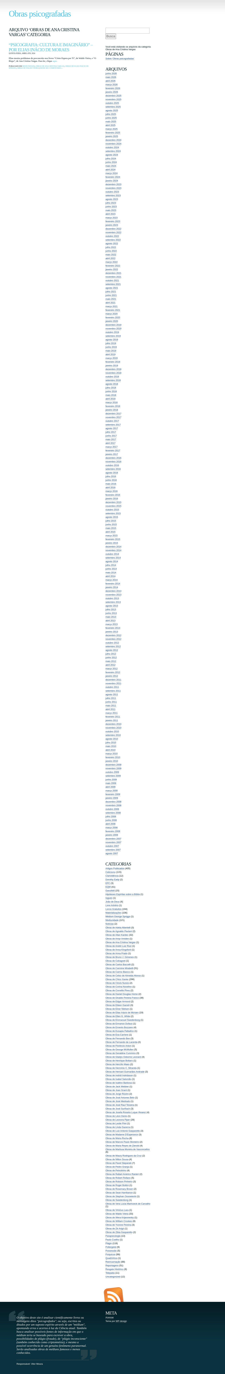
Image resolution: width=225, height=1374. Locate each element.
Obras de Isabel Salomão (118, 1079)
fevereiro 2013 (112, 628)
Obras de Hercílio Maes (117, 1064)
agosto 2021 (111, 288)
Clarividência (111, 875)
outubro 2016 (112, 465)
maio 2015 (110, 528)
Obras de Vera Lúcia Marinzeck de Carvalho (127, 1203)
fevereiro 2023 (112, 221)
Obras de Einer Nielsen (117, 1009)
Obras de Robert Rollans (118, 1178)
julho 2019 (110, 343)
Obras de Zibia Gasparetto (118, 1232)
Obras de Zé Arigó (114, 1228)
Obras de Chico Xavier (116, 979)
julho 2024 (110, 158)
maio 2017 (110, 439)
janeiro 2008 (111, 835)
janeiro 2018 (111, 410)
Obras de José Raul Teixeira (119, 1105)
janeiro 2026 (111, 92)
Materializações (113, 912)
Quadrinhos (111, 1258)
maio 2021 (110, 299)
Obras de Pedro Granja (117, 1166)
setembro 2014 (113, 557)
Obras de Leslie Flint (115, 1123)
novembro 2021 (113, 276)
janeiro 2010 (111, 761)
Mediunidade (28, 66)
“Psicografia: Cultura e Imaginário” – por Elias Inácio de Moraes (51, 47)
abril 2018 (110, 398)
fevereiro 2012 (112, 672)
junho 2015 (111, 524)
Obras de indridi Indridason (119, 1075)
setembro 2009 (113, 775)
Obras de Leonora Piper (117, 1119)
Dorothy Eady (112, 879)
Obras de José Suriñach (117, 1108)
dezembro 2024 (113, 140)
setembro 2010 (113, 735)
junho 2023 (111, 206)
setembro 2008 (113, 812)
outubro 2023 (112, 191)
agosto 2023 (111, 199)
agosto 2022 (111, 243)
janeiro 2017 (111, 454)
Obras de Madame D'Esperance (121, 1134)
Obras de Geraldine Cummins (120, 1053)
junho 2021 (111, 295)
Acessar (109, 1317)
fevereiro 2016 (112, 495)
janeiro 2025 (111, 136)
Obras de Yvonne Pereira (118, 1225)
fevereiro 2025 (112, 132)
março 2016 (111, 491)
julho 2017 (110, 432)
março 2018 (111, 402)
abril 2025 (110, 125)
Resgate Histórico (114, 1269)
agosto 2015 (111, 517)
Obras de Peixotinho (115, 1170)
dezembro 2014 (113, 546)
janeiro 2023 (111, 225)
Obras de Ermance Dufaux (119, 1023)
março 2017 (111, 447)
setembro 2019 (113, 336)
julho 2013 (110, 609)
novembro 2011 (113, 683)
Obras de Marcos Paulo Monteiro (122, 1142)
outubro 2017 (112, 421)
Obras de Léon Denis (116, 1116)
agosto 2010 (111, 739)
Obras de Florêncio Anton (118, 1045)
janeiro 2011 (111, 720)
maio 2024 (110, 166)
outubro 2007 (112, 846)
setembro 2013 (113, 602)
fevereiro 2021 (112, 310)
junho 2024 (111, 162)
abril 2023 (110, 214)
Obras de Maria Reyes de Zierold (122, 1145)
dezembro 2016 (113, 458)
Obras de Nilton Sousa (116, 1159)
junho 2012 (111, 657)
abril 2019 (110, 354)
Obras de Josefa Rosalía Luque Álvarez (125, 1112)
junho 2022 (111, 251)
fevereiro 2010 (112, 757)
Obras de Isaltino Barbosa (118, 1082)
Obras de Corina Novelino (118, 986)
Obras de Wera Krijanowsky (119, 1217)
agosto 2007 (111, 853)
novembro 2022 (113, 232)
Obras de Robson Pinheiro (118, 1181)
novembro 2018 (113, 373)
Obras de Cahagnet (115, 960)
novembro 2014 (113, 550)
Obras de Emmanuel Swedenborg (122, 1020)
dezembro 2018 (113, 369)
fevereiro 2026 (112, 88)
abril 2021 (110, 302)
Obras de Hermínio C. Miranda (121, 1068)
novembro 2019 (113, 328)
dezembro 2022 (113, 228)
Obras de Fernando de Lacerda (121, 1042)
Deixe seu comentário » (51, 68)
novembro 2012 (113, 639)
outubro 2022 (112, 236)
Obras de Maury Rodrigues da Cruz (123, 1155)
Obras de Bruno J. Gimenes (119, 957)
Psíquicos (110, 1254)
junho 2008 (111, 820)
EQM (108, 887)
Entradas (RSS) (114, 1294)
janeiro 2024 (111, 180)
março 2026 (111, 84)
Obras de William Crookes (118, 1221)
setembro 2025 (113, 106)
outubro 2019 (112, 332)
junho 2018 (111, 391)
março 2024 (111, 173)
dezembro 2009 (113, 764)
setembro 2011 (113, 690)
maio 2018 (110, 395)
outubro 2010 (112, 731)
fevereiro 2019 (112, 361)
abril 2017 (110, 443)
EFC (107, 883)
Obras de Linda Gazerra (117, 1127)
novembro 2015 (113, 506)
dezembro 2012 (113, 635)
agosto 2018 (111, 384)
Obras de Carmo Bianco (117, 972)
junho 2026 (111, 73)
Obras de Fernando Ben (117, 1038)
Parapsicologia (112, 1236)
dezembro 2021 (113, 273)
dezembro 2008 (113, 801)
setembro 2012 (113, 646)
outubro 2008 (112, 809)
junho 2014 (111, 568)
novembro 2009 (113, 768)
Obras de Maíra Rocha (117, 1138)
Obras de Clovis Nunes (117, 983)
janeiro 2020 (111, 321)
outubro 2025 (112, 103)
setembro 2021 (113, 284)
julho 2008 (110, 816)
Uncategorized (112, 1276)
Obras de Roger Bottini (117, 1185)
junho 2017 (111, 435)
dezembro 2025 (113, 95)
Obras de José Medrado (117, 1101)
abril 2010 (110, 750)
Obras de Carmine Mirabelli (119, 968)
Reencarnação (112, 1261)
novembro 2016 (113, 461)
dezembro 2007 (113, 838)
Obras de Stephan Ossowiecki (120, 1196)
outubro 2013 (112, 598)
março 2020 (111, 313)
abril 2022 (110, 258)
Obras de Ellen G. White (117, 1016)
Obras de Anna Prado (116, 953)
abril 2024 (110, 169)
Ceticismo (110, 872)
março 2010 (111, 753)
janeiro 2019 (111, 365)
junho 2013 (111, 613)
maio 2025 (110, 121)
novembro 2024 (113, 143)
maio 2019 (110, 350)
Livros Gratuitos (113, 909)
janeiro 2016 (111, 498)
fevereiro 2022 (112, 265)
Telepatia (110, 1273)
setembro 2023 (113, 195)
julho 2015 (110, 520)
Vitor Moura (37, 1364)
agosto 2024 (111, 154)
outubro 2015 (112, 509)
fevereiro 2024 (112, 177)
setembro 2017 (113, 424)
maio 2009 (110, 783)
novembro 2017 (113, 417)
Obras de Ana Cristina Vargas (50, 66)
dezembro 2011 (113, 679)
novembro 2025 (113, 99)
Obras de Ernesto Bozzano (119, 1027)
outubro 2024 (112, 147)
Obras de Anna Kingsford (118, 949)
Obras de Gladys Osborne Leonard (123, 1057)
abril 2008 (110, 824)
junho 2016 (111, 480)
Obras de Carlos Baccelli (118, 964)
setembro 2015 (113, 513)
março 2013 (111, 624)
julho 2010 (110, 742)
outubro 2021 (112, 280)
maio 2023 (110, 210)
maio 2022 (110, 254)
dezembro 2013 (113, 591)
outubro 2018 (112, 376)
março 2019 (111, 358)
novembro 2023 (113, 188)
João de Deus (112, 901)
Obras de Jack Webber (117, 1086)
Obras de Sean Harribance (119, 1192)
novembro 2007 (113, 842)
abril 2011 (110, 709)
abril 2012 (110, 665)
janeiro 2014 (111, 587)
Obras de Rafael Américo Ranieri (122, 1174)
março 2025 (111, 129)
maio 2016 (110, 483)
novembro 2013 (113, 594)
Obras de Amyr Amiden (117, 938)
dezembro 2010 (113, 724)
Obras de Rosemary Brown (119, 1189)
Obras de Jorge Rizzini (117, 1094)
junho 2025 (111, 118)
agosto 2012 (111, 650)
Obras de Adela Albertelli (117, 927)
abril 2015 (110, 532)
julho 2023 (110, 203)
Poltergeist (110, 1247)
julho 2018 (110, 387)
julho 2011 (110, 698)
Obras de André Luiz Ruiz (118, 946)
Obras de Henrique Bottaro (119, 1060)
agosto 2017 (111, 428)
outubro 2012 (112, 642)
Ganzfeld (110, 890)
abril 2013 (110, 620)
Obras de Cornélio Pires (117, 990)
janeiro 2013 (111, 631)
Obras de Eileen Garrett (117, 1005)
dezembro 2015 (113, 502)
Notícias (109, 924)
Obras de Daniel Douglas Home (121, 994)
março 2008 (111, 827)
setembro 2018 (113, 380)
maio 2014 (110, 572)
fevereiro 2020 (112, 317)
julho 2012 (110, 654)
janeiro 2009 (111, 798)
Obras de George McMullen (119, 1049)
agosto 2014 (111, 561)
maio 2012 (110, 661)
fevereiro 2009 (112, 794)
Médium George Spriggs (117, 916)
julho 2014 (110, 565)
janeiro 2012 (111, 676)
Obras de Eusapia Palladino (119, 1031)
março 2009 (111, 790)
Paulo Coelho (112, 1239)
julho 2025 (110, 114)
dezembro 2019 (113, 325)
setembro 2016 (113, 469)
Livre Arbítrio (111, 905)
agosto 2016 (111, 472)
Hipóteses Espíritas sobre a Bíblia (122, 894)
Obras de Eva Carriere (116, 1034)
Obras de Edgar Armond (117, 1001)
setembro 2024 (113, 151)
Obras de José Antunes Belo (119, 1097)
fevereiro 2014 (112, 583)
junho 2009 (111, 779)
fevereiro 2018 (112, 406)
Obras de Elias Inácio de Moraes (122, 1012)
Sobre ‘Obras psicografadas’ (119, 58)
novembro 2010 (113, 727)
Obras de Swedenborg (116, 1200)
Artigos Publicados (114, 868)
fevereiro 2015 (112, 539)
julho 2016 (110, 476)
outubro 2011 (112, 687)
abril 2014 (110, 576)
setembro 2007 (113, 849)
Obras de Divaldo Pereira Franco (122, 997)
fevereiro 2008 (112, 831)
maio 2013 (110, 617)
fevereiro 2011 (112, 716)
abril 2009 (110, 787)
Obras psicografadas (40, 13)
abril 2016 (110, 487)
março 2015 (111, 535)
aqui (54, 61)
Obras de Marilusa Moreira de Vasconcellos (127, 1149)
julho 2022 (110, 247)
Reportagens (111, 1265)
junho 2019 (111, 347)
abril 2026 (110, 81)
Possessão (111, 1250)
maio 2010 (110, 746)
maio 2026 (110, 77)
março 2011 (111, 713)
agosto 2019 (111, 339)
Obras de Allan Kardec (116, 935)
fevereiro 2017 (112, 450)
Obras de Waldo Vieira (28, 68)
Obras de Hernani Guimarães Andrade (124, 1071)
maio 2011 (110, 705)
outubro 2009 (112, 772)
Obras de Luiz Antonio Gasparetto (122, 1131)
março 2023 (111, 217)
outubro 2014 (112, 554)
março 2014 (111, 580)
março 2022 (111, 262)
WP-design (121, 1321)
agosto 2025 (111, 110)
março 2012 (111, 668)
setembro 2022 (113, 240)
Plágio (108, 1243)
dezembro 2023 (113, 184)
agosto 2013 (111, 605)
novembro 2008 (113, 805)
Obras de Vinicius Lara (116, 1210)
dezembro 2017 (113, 413)
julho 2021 (110, 291)
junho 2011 (111, 702)
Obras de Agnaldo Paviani (118, 931)
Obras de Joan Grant (116, 1090)
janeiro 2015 (111, 543)
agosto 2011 (111, 694)
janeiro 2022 (111, 269)
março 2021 (111, 306)
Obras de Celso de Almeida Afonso (123, 975)
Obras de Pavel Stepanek (118, 1163)
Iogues (108, 898)
